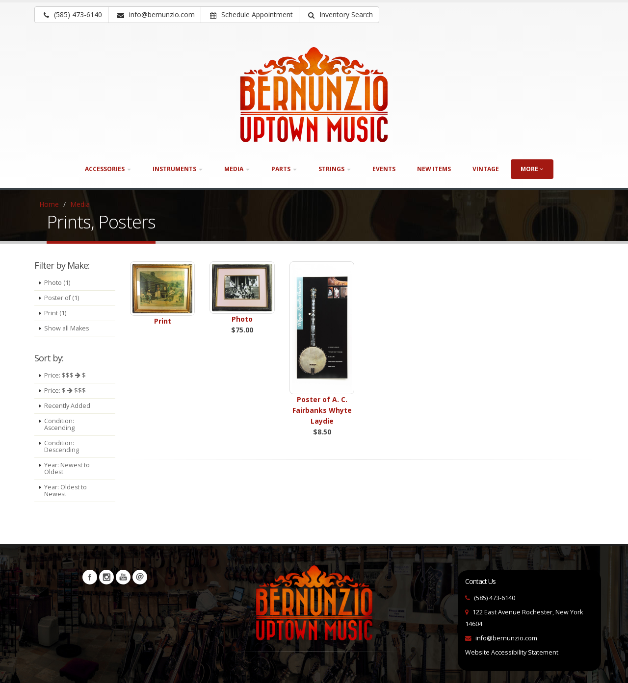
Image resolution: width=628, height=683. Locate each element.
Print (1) (55, 313)
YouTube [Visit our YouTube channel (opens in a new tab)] (123, 577)
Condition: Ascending (59, 424)
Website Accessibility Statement (511, 652)
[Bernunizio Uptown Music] (314, 94)
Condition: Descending (61, 446)
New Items (434, 169)
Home (49, 204)
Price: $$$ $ (65, 375)
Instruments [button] (178, 169)
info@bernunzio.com (506, 638)
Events (383, 169)
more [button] (532, 169)
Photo (242, 319)
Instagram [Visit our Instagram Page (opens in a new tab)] (106, 577)
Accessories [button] (108, 169)
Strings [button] (334, 169)
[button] (339, 14)
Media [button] (237, 169)
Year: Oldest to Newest (65, 490)
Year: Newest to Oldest (67, 468)
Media (80, 204)
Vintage (485, 169)
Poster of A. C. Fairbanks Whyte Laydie (322, 410)
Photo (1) (57, 282)
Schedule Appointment (251, 14)
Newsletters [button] (139, 577)
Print (162, 321)
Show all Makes (66, 328)
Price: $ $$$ (65, 390)
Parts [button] (284, 169)
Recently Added (67, 406)
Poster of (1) (61, 298)
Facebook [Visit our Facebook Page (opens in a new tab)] (89, 577)
